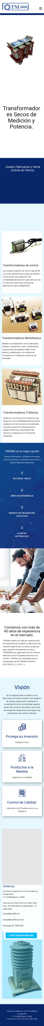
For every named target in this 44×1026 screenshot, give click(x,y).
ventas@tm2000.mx (21, 935)
